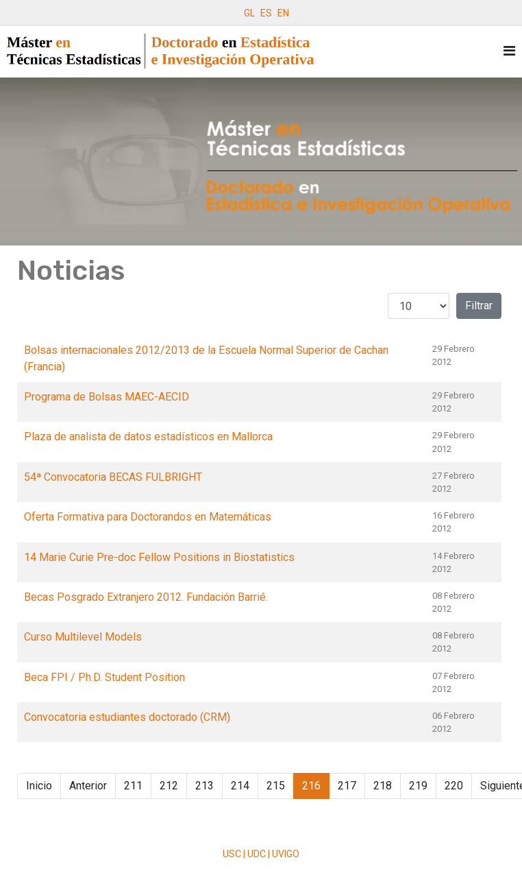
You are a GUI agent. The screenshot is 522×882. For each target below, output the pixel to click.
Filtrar (479, 305)
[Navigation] (509, 51)
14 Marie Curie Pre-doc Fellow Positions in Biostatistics (159, 557)
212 (169, 785)
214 (240, 785)
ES (266, 13)
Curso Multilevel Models (83, 636)
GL (249, 13)
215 (275, 785)
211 (133, 785)
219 (418, 785)
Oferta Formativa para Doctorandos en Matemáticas (147, 516)
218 (382, 785)
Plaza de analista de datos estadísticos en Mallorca (148, 436)
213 (204, 785)
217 (347, 785)
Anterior (88, 785)
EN (283, 13)
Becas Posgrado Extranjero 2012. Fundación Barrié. (146, 597)
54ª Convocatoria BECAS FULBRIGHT (113, 477)
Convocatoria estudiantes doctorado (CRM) (127, 717)
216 (311, 785)
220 (454, 785)
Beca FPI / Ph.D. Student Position (104, 677)
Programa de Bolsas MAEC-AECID (106, 396)
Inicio (39, 785)
